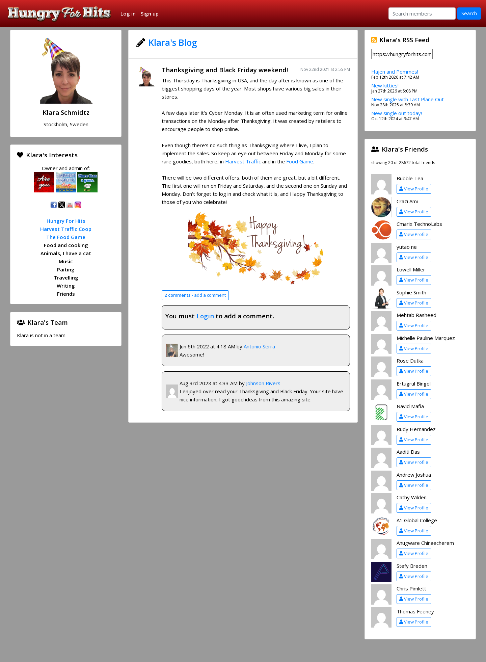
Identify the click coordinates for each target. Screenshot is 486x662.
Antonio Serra (259, 346)
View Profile (413, 189)
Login (205, 316)
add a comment (195, 295)
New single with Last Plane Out (407, 99)
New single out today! (396, 113)
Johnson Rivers (263, 383)
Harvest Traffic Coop (65, 229)
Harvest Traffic (243, 161)
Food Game (299, 161)
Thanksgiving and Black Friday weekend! (225, 69)
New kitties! (385, 85)
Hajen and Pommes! (394, 71)
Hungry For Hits (66, 220)
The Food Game (65, 237)
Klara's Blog (172, 42)
